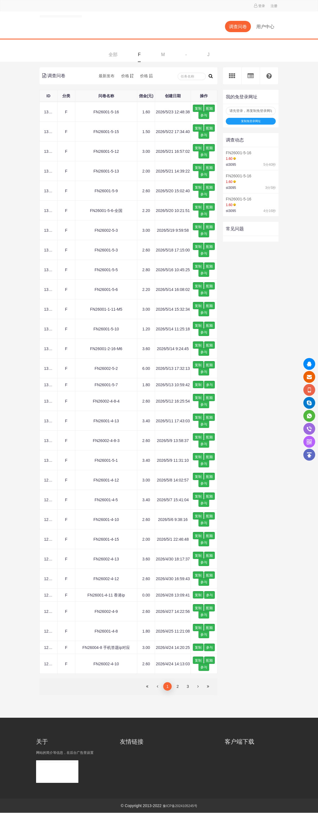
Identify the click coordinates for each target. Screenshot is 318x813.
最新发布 (106, 76)
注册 (274, 6)
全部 (113, 54)
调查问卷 (238, 26)
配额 (209, 109)
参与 (203, 115)
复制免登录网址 (251, 121)
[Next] (198, 686)
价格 (127, 76)
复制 (198, 109)
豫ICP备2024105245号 (180, 806)
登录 (261, 6)
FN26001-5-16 (238, 153)
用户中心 (265, 26)
